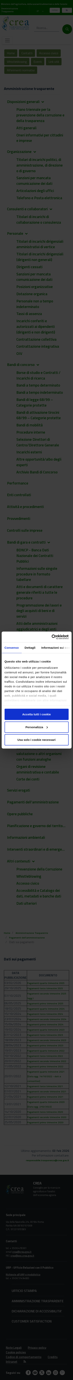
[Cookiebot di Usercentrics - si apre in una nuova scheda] (52, 636)
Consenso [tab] (11, 647)
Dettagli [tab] (30, 647)
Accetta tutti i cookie (36, 714)
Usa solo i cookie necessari (37, 739)
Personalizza (37, 727)
